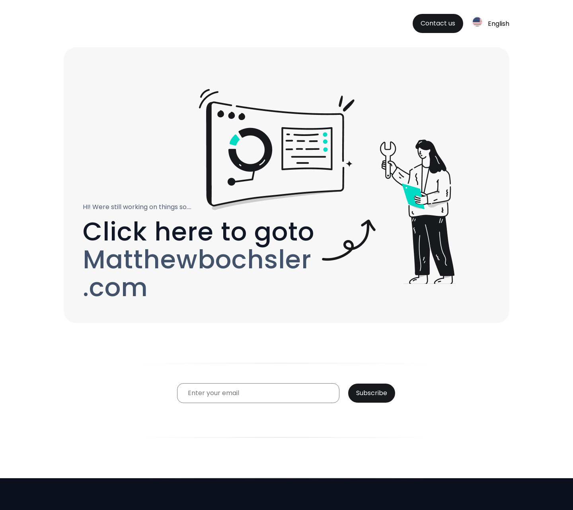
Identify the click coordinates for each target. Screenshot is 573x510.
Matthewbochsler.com (197, 273)
